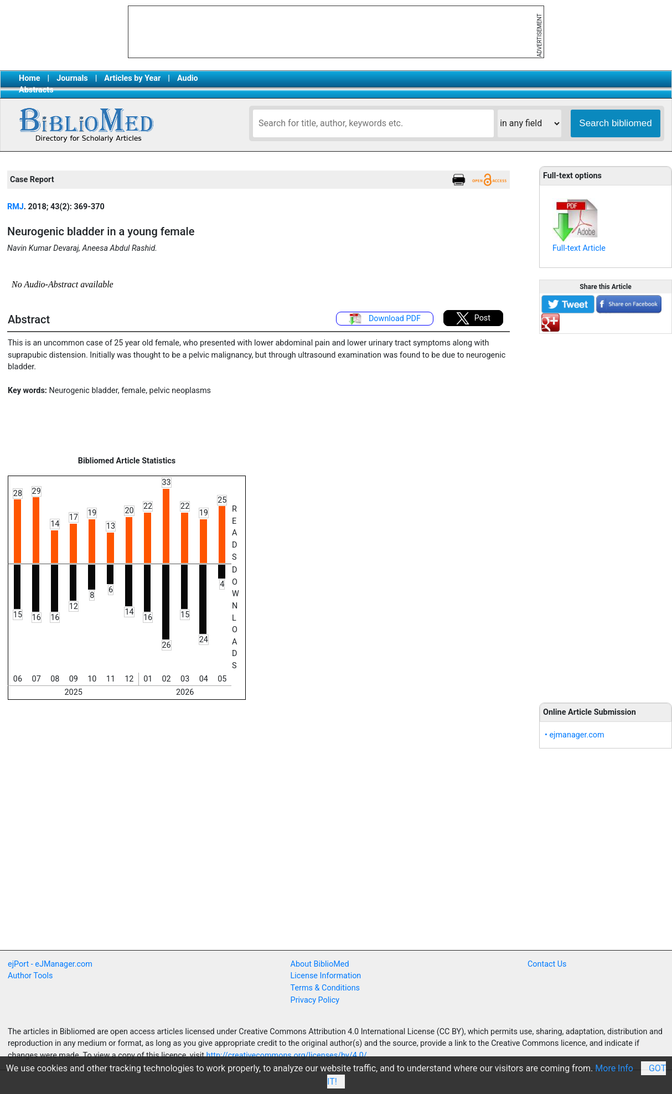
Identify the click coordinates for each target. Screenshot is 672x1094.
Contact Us (547, 964)
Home (29, 78)
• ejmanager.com (574, 735)
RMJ (15, 206)
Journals (71, 78)
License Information (326, 976)
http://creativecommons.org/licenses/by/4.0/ (286, 1055)
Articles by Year (132, 78)
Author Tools (30, 976)
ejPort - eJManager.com (50, 964)
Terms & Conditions (325, 988)
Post (473, 318)
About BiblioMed (320, 964)
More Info (614, 1068)
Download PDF (385, 319)
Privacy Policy (315, 1000)
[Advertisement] (605, 512)
